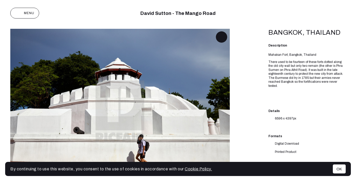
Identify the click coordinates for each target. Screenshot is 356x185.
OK (339, 169)
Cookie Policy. (198, 169)
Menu (24, 13)
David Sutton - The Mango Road (178, 13)
